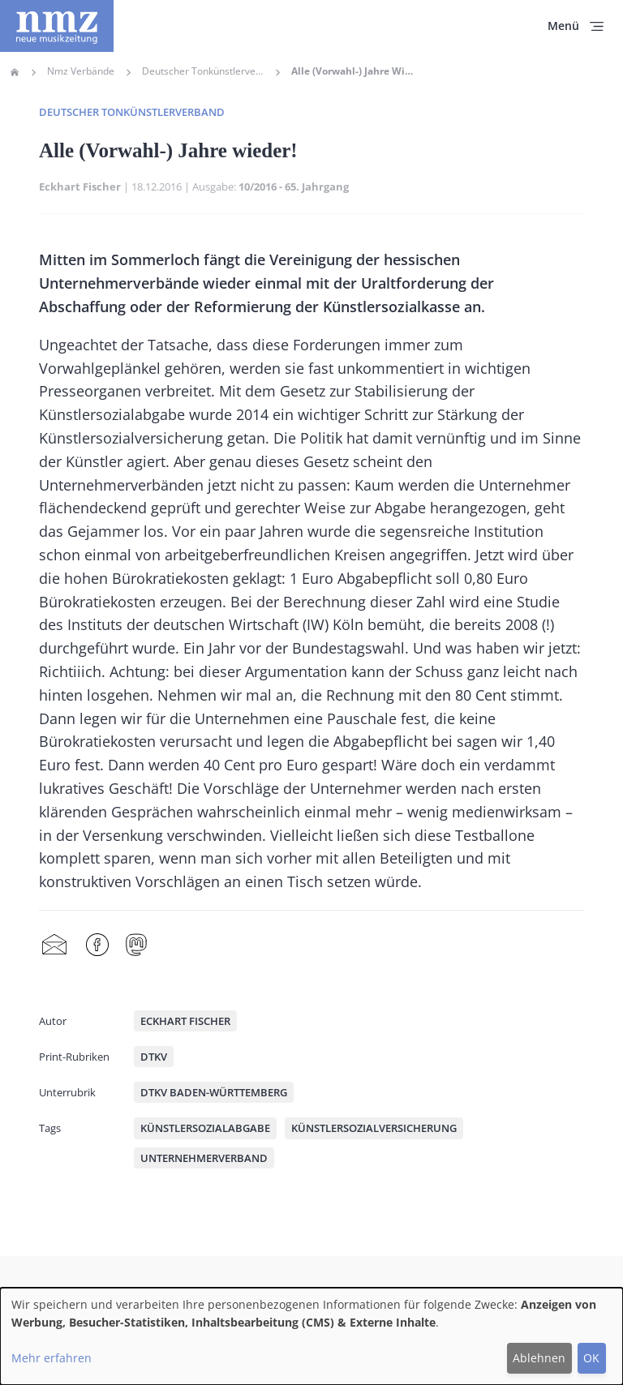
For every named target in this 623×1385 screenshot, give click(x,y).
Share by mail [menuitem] (54, 945)
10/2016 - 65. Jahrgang (293, 186)
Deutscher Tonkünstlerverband (203, 71)
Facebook (97, 945)
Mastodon (136, 945)
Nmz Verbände (80, 71)
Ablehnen (539, 1358)
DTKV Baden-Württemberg (213, 1092)
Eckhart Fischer (80, 186)
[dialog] (311, 1336)
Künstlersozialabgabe (205, 1128)
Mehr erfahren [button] (51, 1358)
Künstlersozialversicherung (374, 1128)
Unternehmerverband (204, 1158)
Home (14, 72)
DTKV (153, 1056)
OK (591, 1358)
